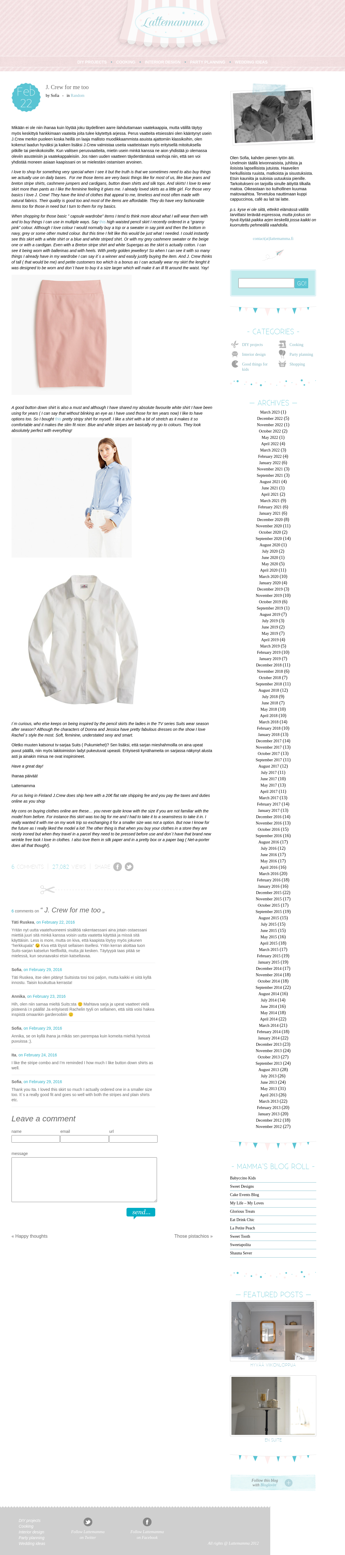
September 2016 (269, 836)
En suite (273, 1439)
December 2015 (268, 893)
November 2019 (269, 595)
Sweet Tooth (240, 1236)
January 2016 (268, 886)
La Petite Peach (242, 1228)
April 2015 (268, 943)
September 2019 (270, 608)
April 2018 (268, 716)
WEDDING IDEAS (251, 62)
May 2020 (270, 564)
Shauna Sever (241, 1253)
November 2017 (269, 747)
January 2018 (268, 735)
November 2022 (270, 425)
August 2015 (268, 918)
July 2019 (270, 621)
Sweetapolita (240, 1245)
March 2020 (269, 576)
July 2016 (269, 848)
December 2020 (270, 520)
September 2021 (270, 475)
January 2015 (268, 962)
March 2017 (269, 798)
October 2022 (270, 431)
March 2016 (269, 874)
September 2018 (269, 684)
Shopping (297, 364)
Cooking (296, 345)
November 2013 (269, 1051)
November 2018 (270, 671)
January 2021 (270, 513)
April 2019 (270, 640)
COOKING (125, 62)
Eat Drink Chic (242, 1220)
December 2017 (268, 741)
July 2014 (269, 1000)
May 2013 (268, 1089)
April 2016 (268, 867)
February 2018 (269, 728)
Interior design (254, 354)
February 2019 (269, 652)
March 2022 (270, 450)
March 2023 (270, 412)
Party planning (301, 354)
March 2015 (269, 949)
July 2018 (270, 697)
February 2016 (269, 880)
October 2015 (269, 905)
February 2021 (270, 507)
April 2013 (268, 1095)
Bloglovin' (268, 1485)
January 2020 (270, 583)
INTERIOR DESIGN (163, 62)
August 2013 (268, 1070)
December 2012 (268, 1120)
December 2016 (268, 817)
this (102, 222)
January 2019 (270, 659)
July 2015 (269, 924)
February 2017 (269, 804)
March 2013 (269, 1101)
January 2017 (268, 810)
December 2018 (268, 665)
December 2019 (270, 589)
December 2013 (268, 1044)
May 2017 (268, 785)
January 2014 (268, 1038)
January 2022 (270, 463)
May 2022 (270, 437)
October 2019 (270, 602)
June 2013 (268, 1082)
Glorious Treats (242, 1211)
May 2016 (268, 861)
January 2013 (268, 1114)
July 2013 (269, 1076)
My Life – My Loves (247, 1203)
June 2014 (268, 1006)
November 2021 (270, 469)
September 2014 (269, 987)
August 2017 (268, 766)
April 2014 (268, 1019)
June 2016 (268, 855)
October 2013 (269, 1057)
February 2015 (269, 956)
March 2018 (269, 722)
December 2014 (268, 968)
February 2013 (269, 1108)
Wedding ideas (32, 1543)
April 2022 (270, 444)
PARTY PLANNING (207, 62)
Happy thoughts (31, 1236)
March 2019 (270, 646)
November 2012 (269, 1127)
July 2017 (269, 772)
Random (77, 95)
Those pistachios (192, 1236)
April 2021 (270, 494)
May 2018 (268, 709)
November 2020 (269, 526)
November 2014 (269, 975)
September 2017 (269, 760)
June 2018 (270, 703)
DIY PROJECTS (92, 62)
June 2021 (270, 488)
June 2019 (270, 627)
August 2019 (270, 614)
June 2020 (270, 558)
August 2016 (268, 842)
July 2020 (270, 551)
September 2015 (269, 912)
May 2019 (270, 633)
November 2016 (269, 823)
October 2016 (269, 829)
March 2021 (270, 501)
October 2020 (270, 532)
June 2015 (268, 931)
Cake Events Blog (244, 1195)
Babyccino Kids (243, 1178)
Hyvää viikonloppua (273, 1364)
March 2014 (269, 1025)
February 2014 (269, 1032)
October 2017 (269, 753)
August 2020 (270, 545)
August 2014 (268, 994)
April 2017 (268, 791)
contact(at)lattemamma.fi (273, 239)
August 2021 (270, 482)
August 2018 (268, 690)
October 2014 (269, 981)
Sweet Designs (242, 1186)
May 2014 (268, 1013)
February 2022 (270, 456)
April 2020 (268, 570)
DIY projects (252, 345)
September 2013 (269, 1063)
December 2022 (270, 418)
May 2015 (268, 937)
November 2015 (269, 899)
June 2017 (268, 779)
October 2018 (270, 678)
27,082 (60, 866)
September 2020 (269, 539)
